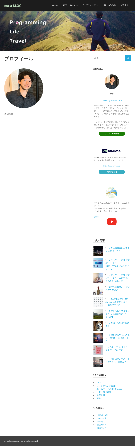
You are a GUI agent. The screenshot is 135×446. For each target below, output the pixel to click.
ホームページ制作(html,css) (109, 388)
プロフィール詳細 (112, 134)
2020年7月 (102, 421)
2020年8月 (102, 418)
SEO (98, 382)
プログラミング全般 (106, 385)
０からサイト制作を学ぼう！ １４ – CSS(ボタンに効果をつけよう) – (117, 277)
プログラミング (90, 5)
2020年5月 (102, 427)
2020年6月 (102, 424)
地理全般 (124, 5)
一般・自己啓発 (109, 5)
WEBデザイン (70, 5)
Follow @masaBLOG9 (112, 100)
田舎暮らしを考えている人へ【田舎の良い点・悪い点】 (117, 313)
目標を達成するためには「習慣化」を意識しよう (117, 337)
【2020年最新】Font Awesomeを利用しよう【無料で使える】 (116, 301)
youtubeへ (98, 217)
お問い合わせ (112, 172)
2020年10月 (102, 415)
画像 (99, 398)
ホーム (55, 5)
